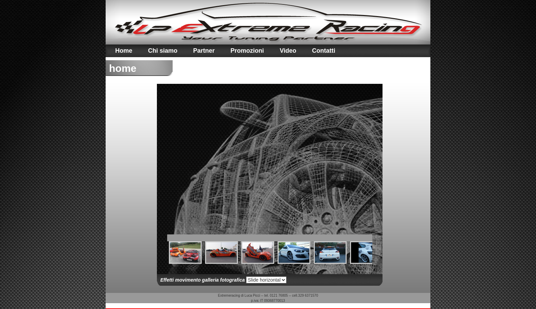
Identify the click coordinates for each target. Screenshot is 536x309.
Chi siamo (162, 50)
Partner (204, 50)
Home (123, 50)
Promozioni (247, 50)
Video (288, 50)
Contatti (323, 50)
